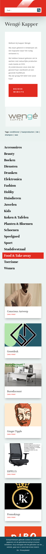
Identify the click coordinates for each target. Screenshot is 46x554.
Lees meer (11, 314)
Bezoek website (18, 90)
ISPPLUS (12, 471)
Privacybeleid (24, 550)
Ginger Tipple (14, 431)
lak (37, 132)
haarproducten (27, 132)
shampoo (9, 135)
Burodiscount (14, 391)
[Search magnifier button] (39, 10)
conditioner (15, 132)
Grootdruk (12, 351)
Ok (18, 550)
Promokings (13, 514)
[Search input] (21, 10)
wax (16, 135)
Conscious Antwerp (17, 311)
